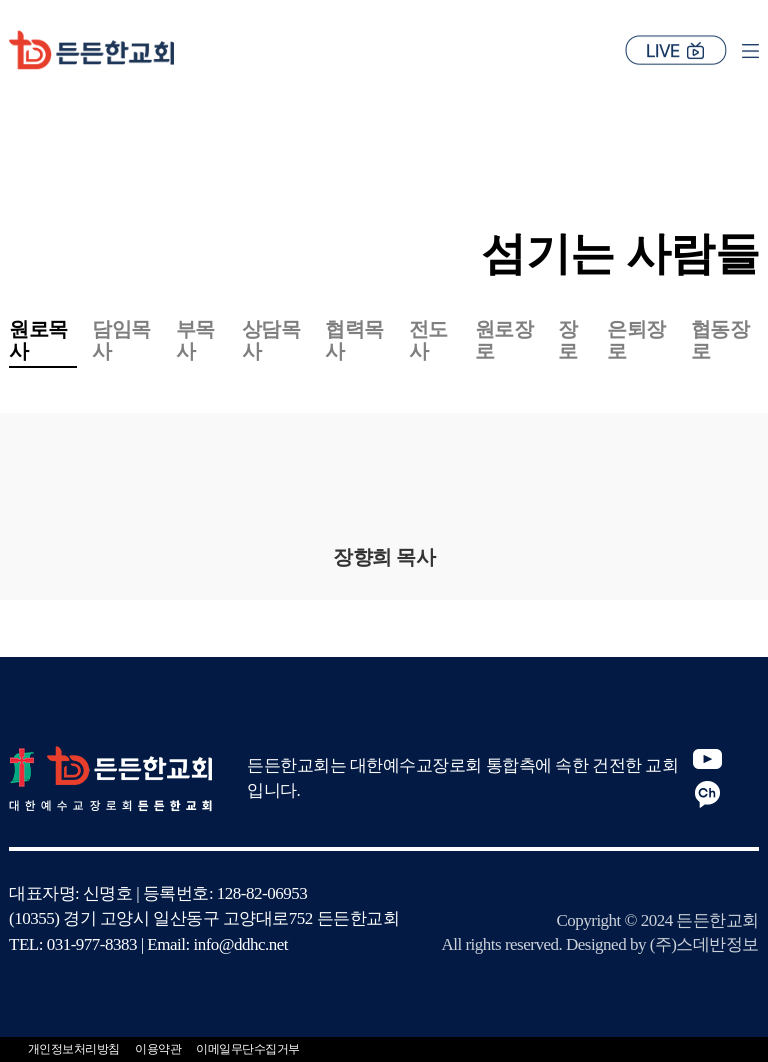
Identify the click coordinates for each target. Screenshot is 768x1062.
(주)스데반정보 (704, 944)
